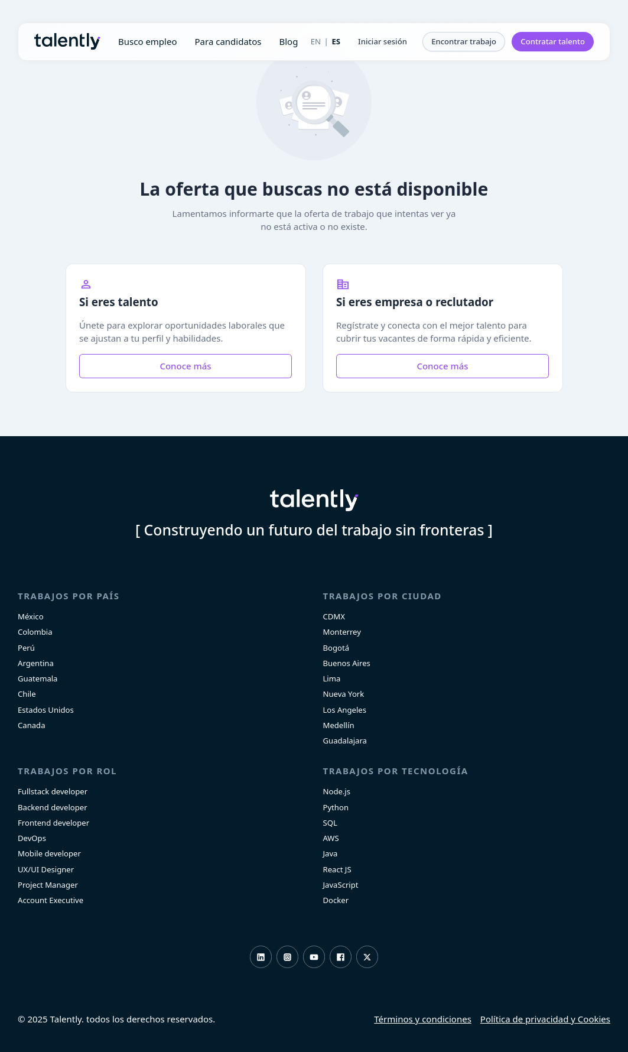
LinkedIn (260, 957)
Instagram (287, 957)
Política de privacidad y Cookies (545, 1019)
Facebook (340, 957)
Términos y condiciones (422, 1019)
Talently (67, 41)
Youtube (314, 957)
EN (316, 41)
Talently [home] (314, 500)
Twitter (367, 957)
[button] (382, 42)
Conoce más (185, 366)
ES (335, 41)
